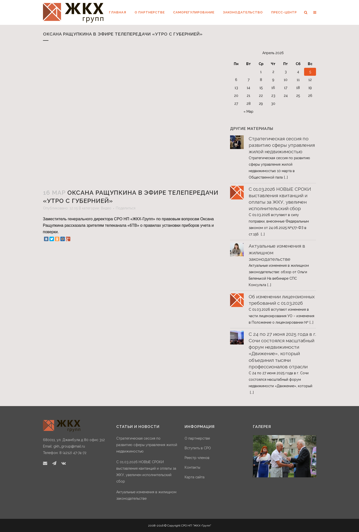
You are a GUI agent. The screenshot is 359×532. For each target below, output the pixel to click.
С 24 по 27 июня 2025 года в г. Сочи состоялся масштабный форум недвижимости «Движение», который (280, 379)
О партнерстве (197, 438)
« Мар (248, 112)
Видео (106, 208)
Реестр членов (197, 458)
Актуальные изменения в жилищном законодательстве (146, 495)
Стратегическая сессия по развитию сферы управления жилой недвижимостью (282, 145)
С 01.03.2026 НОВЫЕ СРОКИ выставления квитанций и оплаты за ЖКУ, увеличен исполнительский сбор (146, 471)
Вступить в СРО (198, 448)
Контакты (192, 467)
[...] (286, 177)
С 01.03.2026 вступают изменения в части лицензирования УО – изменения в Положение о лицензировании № (281, 315)
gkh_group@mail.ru (69, 446)
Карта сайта (194, 477)
